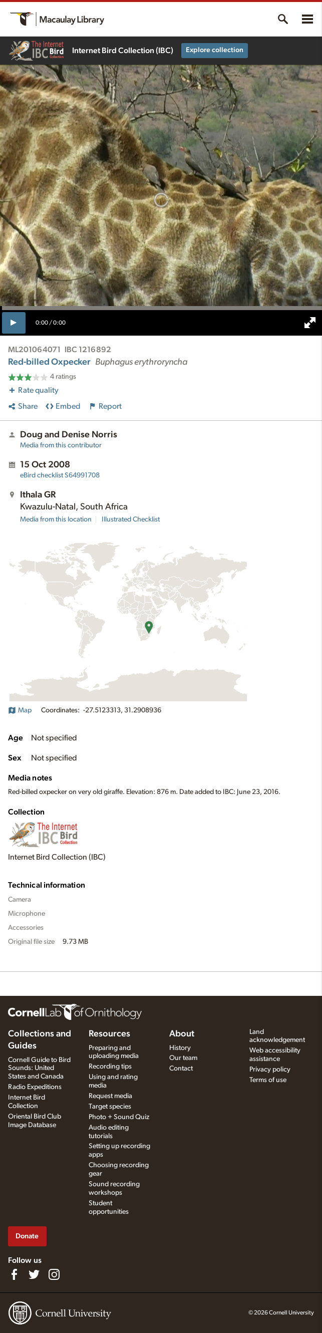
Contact (181, 1068)
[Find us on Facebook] (14, 1274)
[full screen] (310, 323)
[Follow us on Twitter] (34, 1274)
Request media (110, 1096)
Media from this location (56, 519)
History (180, 1047)
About (181, 1033)
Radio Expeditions (35, 1087)
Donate (27, 1236)
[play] (14, 322)
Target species (110, 1106)
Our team (183, 1057)
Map (20, 710)
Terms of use (267, 1080)
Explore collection (214, 50)
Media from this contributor (61, 445)
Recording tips (110, 1066)
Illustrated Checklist (131, 519)
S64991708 (60, 475)
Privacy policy (269, 1069)
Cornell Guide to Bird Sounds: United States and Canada (39, 1068)
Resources (109, 1033)
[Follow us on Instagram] (54, 1274)
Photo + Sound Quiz (119, 1117)
